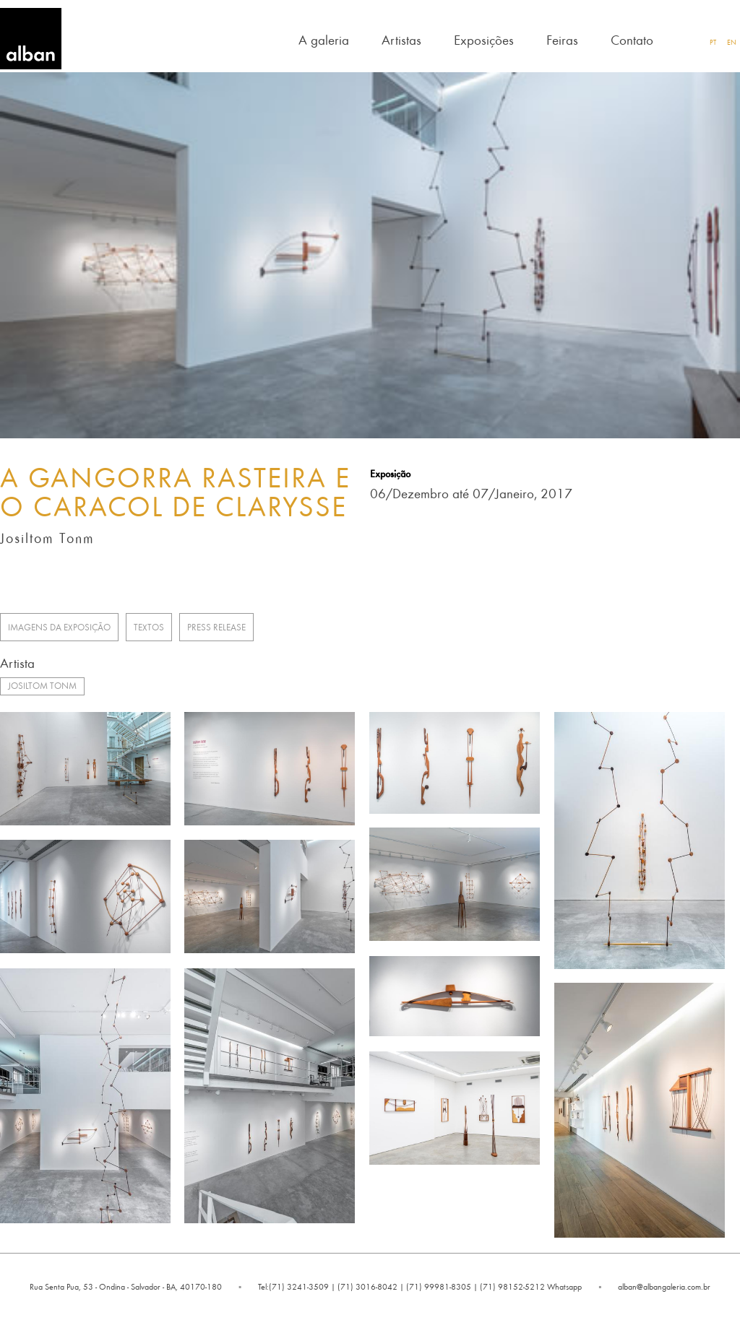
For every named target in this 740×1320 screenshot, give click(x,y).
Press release (216, 627)
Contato (632, 39)
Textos (149, 627)
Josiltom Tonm (42, 685)
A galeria (323, 39)
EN (731, 42)
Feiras (562, 39)
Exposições (484, 39)
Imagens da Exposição (59, 627)
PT (713, 42)
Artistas (401, 39)
